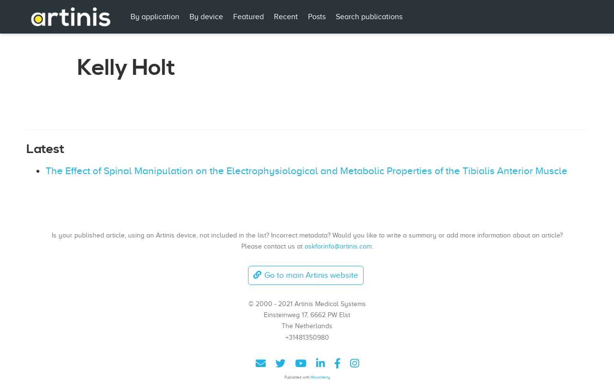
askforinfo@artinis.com (338, 246)
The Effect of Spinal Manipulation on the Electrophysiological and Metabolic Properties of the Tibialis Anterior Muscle (306, 171)
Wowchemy (320, 377)
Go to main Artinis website (305, 275)
